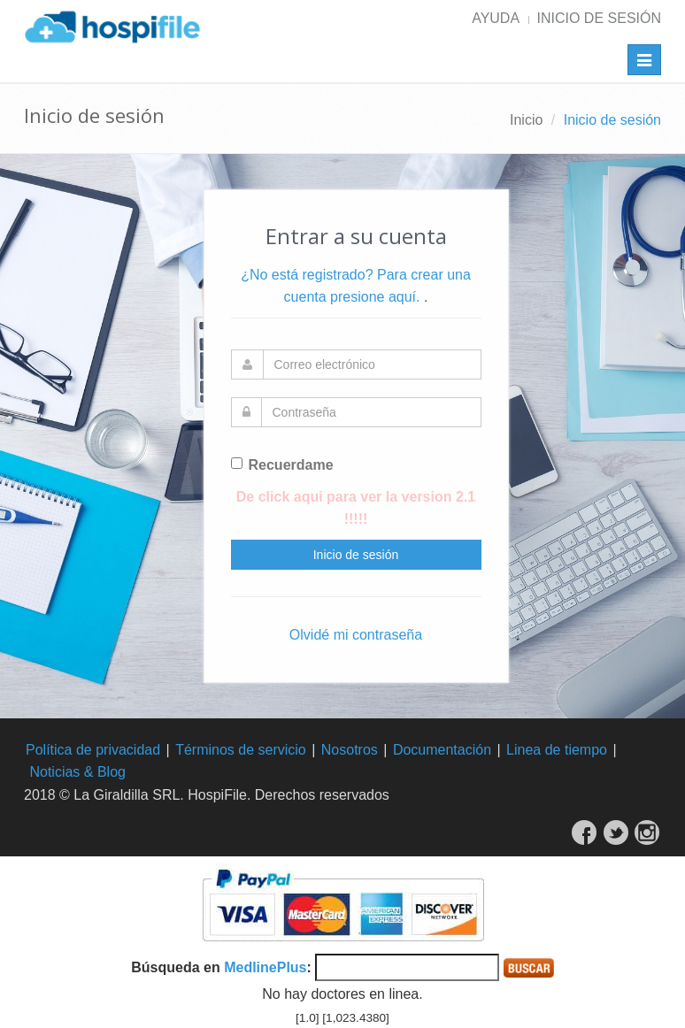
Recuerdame (282, 464)
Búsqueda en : (221, 967)
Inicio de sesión (599, 18)
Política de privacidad (93, 749)
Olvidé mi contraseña (355, 634)
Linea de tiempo (556, 749)
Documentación (442, 749)
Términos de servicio (240, 749)
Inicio (526, 119)
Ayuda (496, 18)
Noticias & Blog (77, 771)
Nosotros (349, 749)
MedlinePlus (265, 967)
